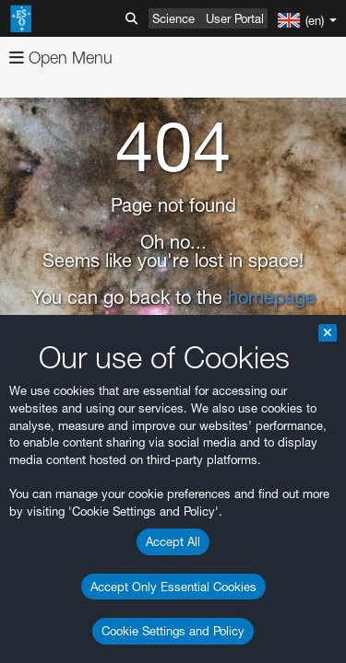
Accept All (173, 541)
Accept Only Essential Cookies (173, 586)
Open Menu (61, 57)
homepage (272, 297)
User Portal (235, 18)
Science (173, 18)
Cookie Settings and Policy (173, 630)
